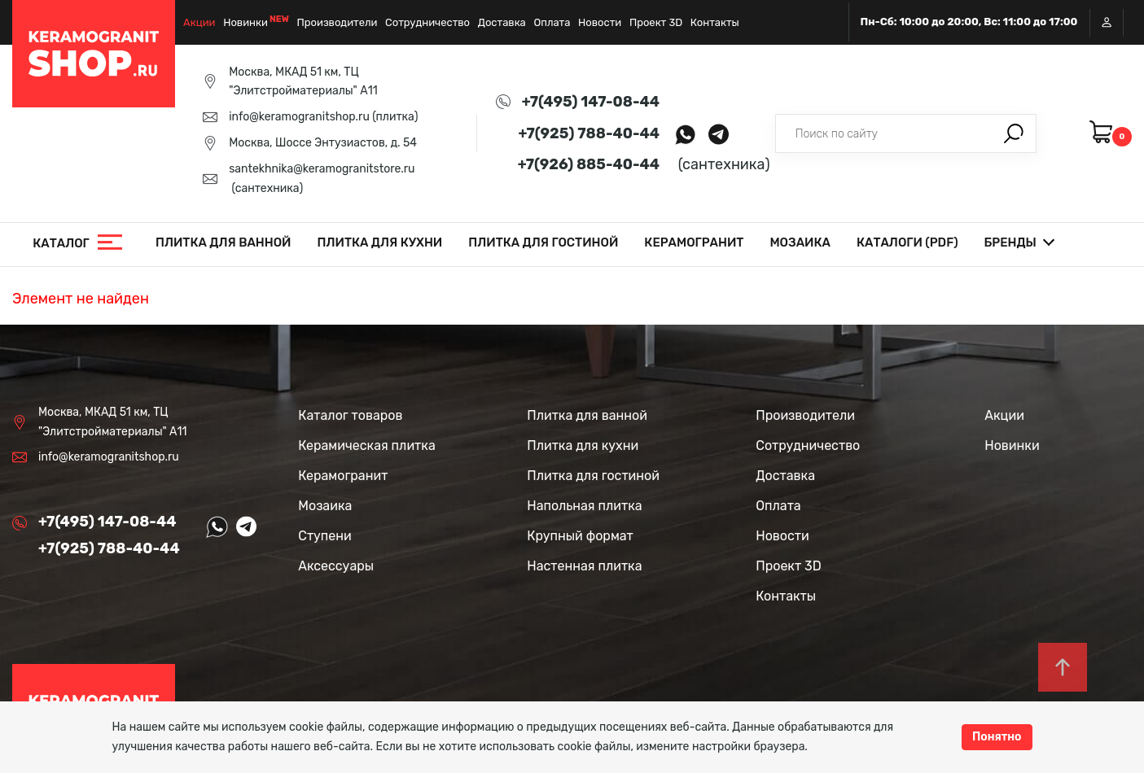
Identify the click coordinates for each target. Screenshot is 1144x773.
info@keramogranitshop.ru (299, 117)
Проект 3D (655, 22)
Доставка (502, 22)
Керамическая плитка (366, 445)
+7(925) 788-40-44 (589, 133)
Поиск (1013, 133)
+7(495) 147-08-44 (591, 102)
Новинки (245, 22)
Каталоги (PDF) (907, 242)
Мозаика (800, 242)
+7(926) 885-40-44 (589, 164)
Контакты (714, 22)
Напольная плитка (584, 505)
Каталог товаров (350, 415)
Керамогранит (693, 242)
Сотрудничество (427, 22)
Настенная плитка (584, 566)
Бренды (1010, 242)
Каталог (61, 243)
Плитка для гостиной (543, 242)
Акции (199, 22)
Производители (337, 22)
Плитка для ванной (223, 242)
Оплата (551, 22)
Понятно (997, 737)
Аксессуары (336, 566)
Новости (599, 22)
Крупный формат (580, 536)
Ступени (325, 536)
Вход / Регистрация (1106, 22)
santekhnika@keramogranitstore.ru (321, 169)
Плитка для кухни (380, 242)
